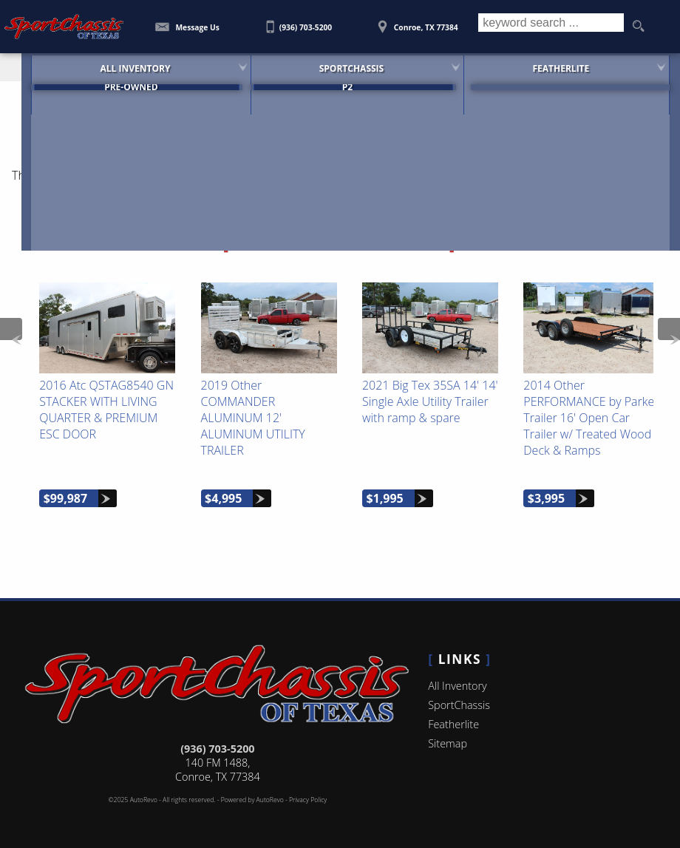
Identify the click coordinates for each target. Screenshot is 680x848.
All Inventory (457, 686)
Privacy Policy (308, 800)
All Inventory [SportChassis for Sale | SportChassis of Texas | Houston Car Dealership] (110, 66)
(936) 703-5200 (217, 749)
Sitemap (447, 743)
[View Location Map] (418, 22)
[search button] (638, 26)
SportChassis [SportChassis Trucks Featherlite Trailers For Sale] (340, 66)
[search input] (551, 26)
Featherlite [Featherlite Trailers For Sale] (564, 66)
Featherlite (453, 724)
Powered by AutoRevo (252, 800)
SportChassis (459, 705)
